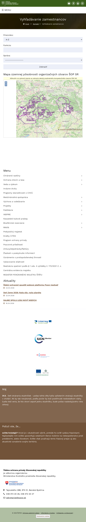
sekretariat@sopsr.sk (16, 498)
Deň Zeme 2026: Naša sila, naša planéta (22, 292)
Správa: (6, 55)
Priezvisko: (8, 35)
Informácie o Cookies (48, 513)
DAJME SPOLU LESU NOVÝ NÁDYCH (20, 300)
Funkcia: (7, 45)
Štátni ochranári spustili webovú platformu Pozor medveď (30, 285)
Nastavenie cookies (43, 516)
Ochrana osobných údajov (31, 513)
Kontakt (36, 24)
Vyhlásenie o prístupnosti (64, 513)
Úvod (27, 24)
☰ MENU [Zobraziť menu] (6, 10)
